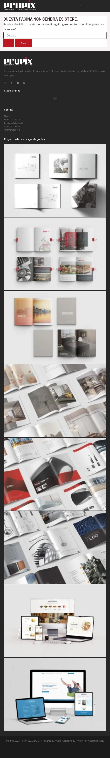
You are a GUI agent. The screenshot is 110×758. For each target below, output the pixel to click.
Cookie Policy (68, 740)
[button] (81, 5)
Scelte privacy (97, 740)
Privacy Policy (83, 740)
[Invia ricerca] (8, 43)
